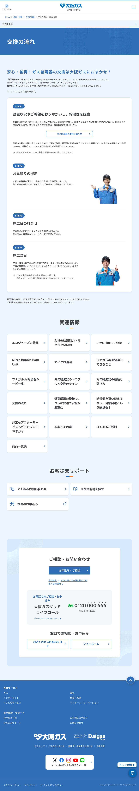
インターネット (11, 697)
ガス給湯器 (30, 17)
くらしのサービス (12, 702)
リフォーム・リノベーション (84, 702)
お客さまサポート (12, 722)
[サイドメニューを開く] (69, 24)
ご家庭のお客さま (56, 746)
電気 (72, 692)
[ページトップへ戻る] (130, 680)
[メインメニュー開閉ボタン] (134, 7)
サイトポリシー (31, 785)
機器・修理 (17, 17)
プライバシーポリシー (12, 785)
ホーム (7, 17)
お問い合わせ (76, 722)
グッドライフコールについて (46, 618)
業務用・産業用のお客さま (80, 746)
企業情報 (100, 746)
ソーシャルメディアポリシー (51, 785)
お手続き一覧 (10, 717)
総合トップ (40, 746)
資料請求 (52, 580)
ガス (6, 692)
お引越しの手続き (79, 717)
